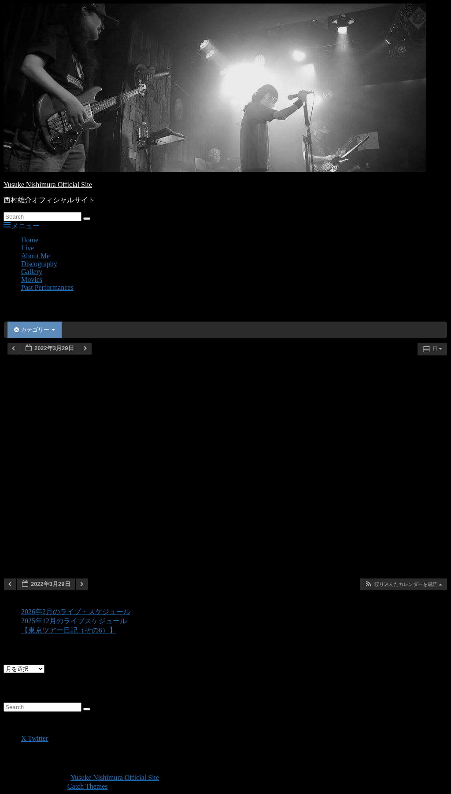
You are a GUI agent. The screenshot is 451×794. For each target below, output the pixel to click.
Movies (31, 279)
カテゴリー (34, 329)
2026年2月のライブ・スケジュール (75, 611)
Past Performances (47, 287)
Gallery (31, 271)
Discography (39, 263)
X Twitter (34, 738)
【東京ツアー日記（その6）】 (68, 630)
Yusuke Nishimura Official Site (48, 184)
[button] (403, 584)
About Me (35, 256)
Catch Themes (87, 786)
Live (27, 248)
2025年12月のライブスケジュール (74, 621)
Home (29, 240)
